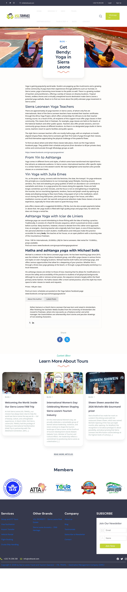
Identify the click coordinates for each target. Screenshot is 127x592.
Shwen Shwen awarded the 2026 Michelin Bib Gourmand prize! (105, 406)
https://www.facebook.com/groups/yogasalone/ (44, 152)
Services (52, 11)
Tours (73, 11)
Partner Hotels (43, 21)
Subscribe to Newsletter (75, 534)
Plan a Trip (62, 21)
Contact (86, 21)
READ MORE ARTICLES (63, 454)
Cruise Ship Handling (10, 544)
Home (39, 11)
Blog (74, 21)
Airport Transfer (7, 529)
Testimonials (70, 529)
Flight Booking (7, 539)
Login (110, 3)
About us (68, 519)
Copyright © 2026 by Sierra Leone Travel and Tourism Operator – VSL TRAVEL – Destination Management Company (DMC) (52, 565)
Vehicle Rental (7, 534)
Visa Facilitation (8, 524)
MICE (63, 11)
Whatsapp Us (113, 16)
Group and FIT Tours (9, 519)
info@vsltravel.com (26, 3)
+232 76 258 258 (98, 3)
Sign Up (118, 3)
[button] (2, 488)
